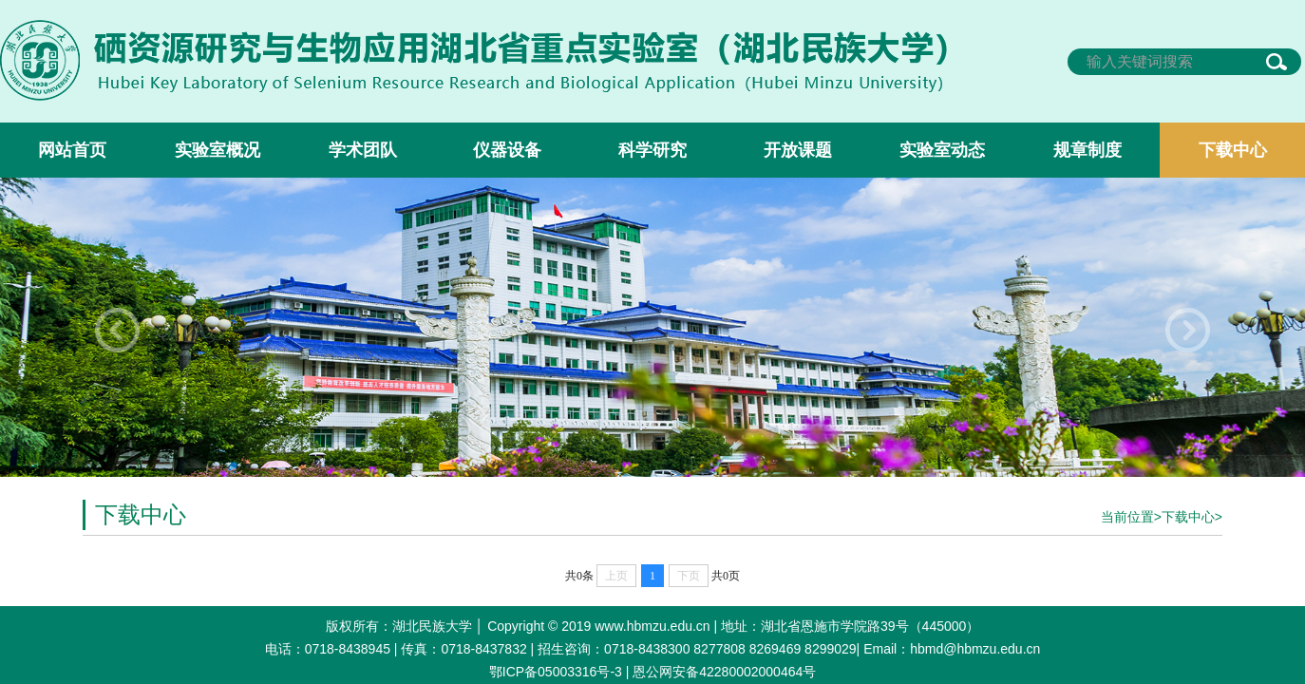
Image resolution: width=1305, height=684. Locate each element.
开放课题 (798, 150)
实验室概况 (217, 150)
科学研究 (652, 150)
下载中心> (1192, 516)
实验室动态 (942, 150)
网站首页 (72, 150)
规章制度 (1087, 150)
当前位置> (1131, 516)
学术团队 (363, 150)
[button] (1187, 330)
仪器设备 (507, 150)
